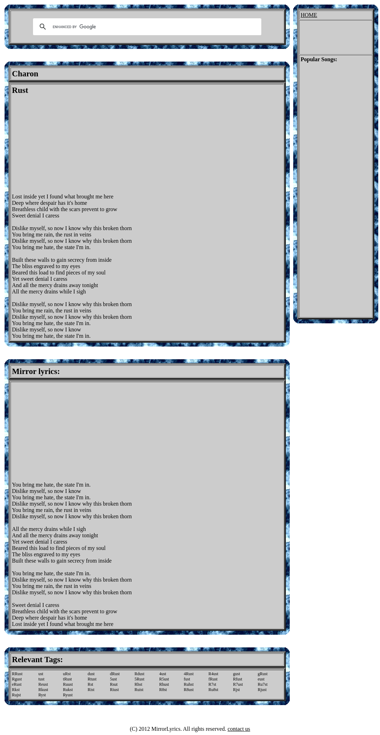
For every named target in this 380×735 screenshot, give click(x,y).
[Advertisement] (71, 144)
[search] (146, 27)
